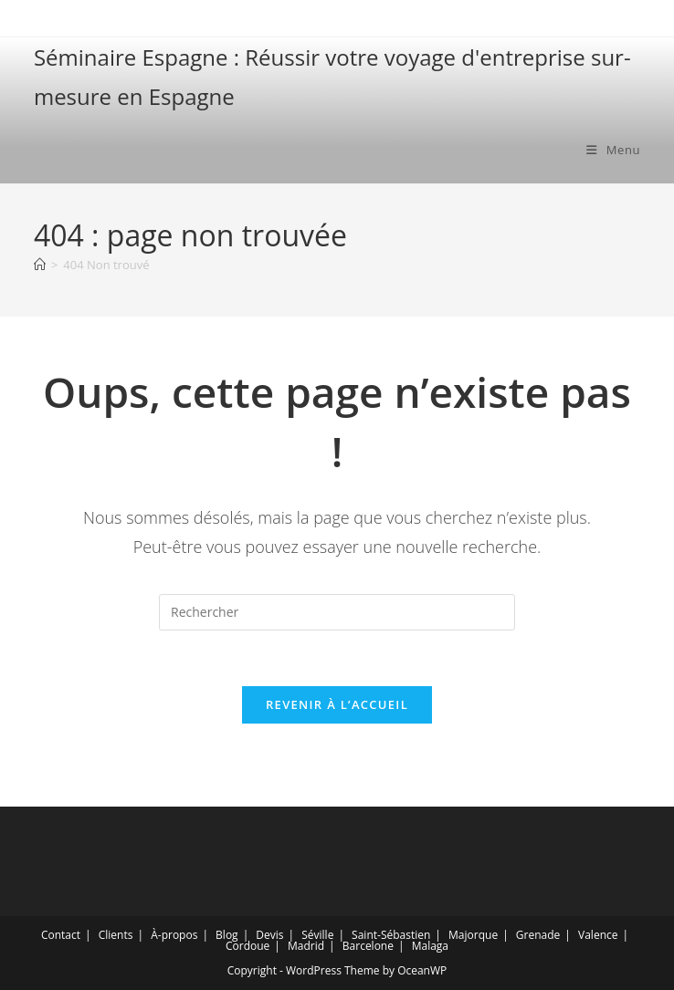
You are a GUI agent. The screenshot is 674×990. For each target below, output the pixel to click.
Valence (597, 935)
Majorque (473, 935)
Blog (227, 935)
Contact (60, 935)
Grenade (538, 935)
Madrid (306, 946)
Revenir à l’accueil (337, 704)
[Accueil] (40, 264)
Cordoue (247, 946)
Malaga (430, 946)
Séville (317, 935)
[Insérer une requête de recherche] (337, 612)
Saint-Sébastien (391, 935)
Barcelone (368, 946)
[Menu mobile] (613, 149)
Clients (116, 935)
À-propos (174, 935)
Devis (269, 935)
